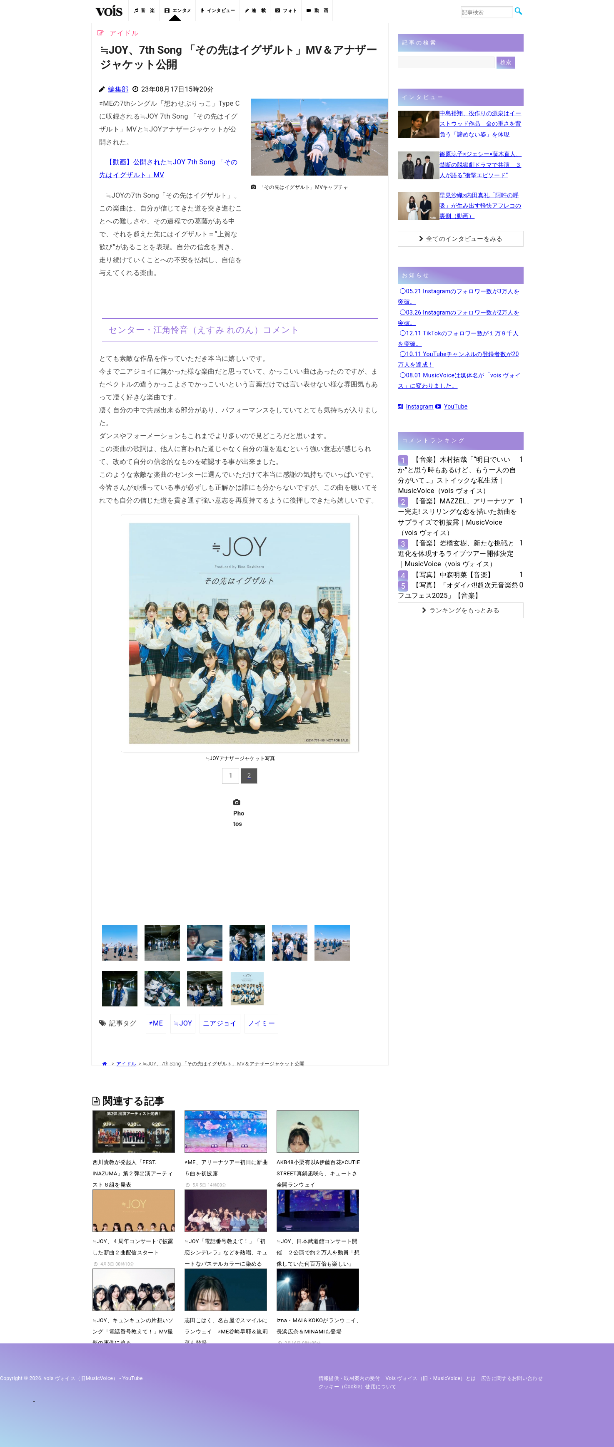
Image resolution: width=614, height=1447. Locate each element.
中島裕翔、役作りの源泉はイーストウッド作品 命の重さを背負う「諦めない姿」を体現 (480, 123)
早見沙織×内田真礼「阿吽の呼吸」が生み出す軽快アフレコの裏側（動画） (480, 205)
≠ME (156, 1023)
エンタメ (178, 10)
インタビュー (218, 10)
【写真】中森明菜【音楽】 (453, 575)
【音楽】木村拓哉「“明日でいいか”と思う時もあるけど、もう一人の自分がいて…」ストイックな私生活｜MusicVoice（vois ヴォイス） (457, 475)
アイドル (126, 1064)
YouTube (451, 406)
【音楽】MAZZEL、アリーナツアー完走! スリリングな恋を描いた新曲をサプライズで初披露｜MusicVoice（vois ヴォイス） (457, 517)
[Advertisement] (316, 252)
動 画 (317, 10)
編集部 (118, 89)
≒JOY (183, 1023)
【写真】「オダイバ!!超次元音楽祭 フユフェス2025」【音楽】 (458, 590)
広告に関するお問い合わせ (512, 1378)
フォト (286, 10)
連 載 (255, 10)
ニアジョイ (220, 1023)
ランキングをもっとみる (460, 610)
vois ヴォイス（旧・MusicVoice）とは (431, 1378)
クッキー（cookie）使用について (358, 1387)
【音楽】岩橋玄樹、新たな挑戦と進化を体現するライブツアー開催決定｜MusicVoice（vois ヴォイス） (456, 553)
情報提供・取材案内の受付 (349, 1378)
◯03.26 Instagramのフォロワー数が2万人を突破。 (458, 317)
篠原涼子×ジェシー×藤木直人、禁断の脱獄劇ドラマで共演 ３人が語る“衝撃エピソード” (480, 164)
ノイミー (261, 1023)
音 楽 (144, 10)
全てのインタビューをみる (461, 239)
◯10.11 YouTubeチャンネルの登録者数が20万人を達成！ (458, 359)
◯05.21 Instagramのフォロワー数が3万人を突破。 (458, 296)
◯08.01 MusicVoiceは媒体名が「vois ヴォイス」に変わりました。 (459, 380)
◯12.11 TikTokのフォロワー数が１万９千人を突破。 (458, 338)
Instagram (415, 406)
